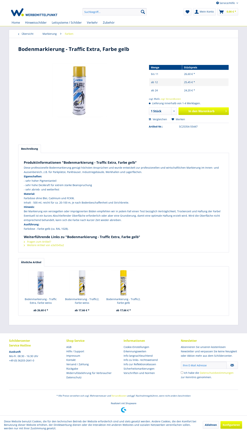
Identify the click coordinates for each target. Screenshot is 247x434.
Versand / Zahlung (77, 364)
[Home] (16, 22)
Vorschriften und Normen (139, 373)
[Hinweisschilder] (36, 22)
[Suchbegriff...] (115, 11)
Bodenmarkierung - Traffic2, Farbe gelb (123, 300)
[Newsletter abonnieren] (232, 365)
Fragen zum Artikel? (37, 241)
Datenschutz (74, 377)
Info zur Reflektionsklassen (140, 364)
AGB (68, 347)
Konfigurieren (231, 425)
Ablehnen (211, 425)
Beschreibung (29, 148)
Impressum (73, 355)
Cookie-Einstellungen (136, 347)
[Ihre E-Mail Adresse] (204, 365)
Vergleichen (158, 119)
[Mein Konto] (204, 11)
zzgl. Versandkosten (171, 98)
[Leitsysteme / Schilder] (66, 22)
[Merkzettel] (187, 11)
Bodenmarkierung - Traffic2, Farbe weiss (82, 300)
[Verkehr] (92, 22)
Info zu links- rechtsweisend (141, 360)
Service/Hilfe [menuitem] (226, 3)
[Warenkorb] (227, 11)
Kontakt (71, 360)
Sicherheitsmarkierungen (139, 368)
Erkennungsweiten (135, 351)
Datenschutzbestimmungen (217, 373)
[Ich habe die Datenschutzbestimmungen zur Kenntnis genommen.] (182, 372)
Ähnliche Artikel (31, 262)
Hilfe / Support (75, 351)
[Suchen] (143, 11)
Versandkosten (118, 395)
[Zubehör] (108, 22)
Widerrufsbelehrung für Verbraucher (89, 373)
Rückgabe (72, 368)
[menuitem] (115, 11)
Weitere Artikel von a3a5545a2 (44, 245)
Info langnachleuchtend (138, 355)
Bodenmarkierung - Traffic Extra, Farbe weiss (41, 300)
